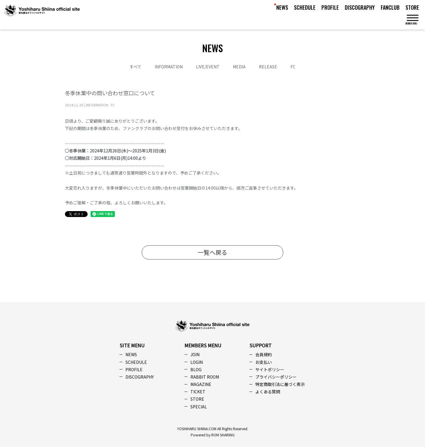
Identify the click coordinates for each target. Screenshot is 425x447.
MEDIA (239, 67)
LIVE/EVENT (208, 67)
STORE (412, 7)
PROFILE (330, 7)
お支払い (263, 362)
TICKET (197, 392)
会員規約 (263, 354)
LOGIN (196, 362)
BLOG (196, 369)
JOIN (195, 354)
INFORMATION (169, 67)
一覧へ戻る (212, 252)
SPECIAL (198, 407)
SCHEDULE (305, 7)
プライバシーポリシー (276, 377)
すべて (135, 67)
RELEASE (268, 67)
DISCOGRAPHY (360, 7)
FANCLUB (390, 7)
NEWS (282, 7)
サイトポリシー (269, 369)
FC (292, 67)
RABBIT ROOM (204, 377)
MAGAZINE (200, 384)
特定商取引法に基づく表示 (280, 384)
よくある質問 (267, 392)
